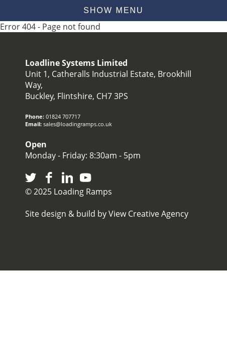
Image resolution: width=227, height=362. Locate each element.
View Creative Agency (148, 213)
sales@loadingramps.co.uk (77, 124)
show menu (113, 10)
